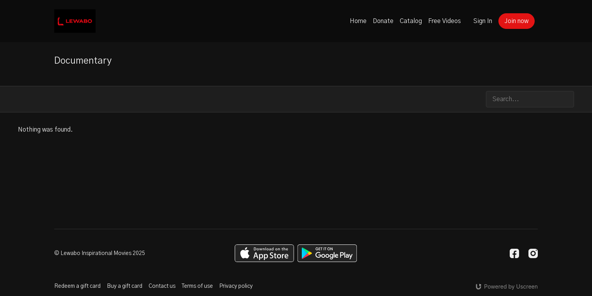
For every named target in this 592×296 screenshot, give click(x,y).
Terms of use (197, 286)
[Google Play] (327, 253)
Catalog (411, 21)
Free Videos (444, 21)
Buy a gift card (124, 286)
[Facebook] (514, 253)
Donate (383, 21)
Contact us (162, 286)
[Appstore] (264, 253)
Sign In (482, 21)
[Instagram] (533, 253)
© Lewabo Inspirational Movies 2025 (99, 253)
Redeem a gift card (77, 286)
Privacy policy (236, 286)
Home (358, 21)
